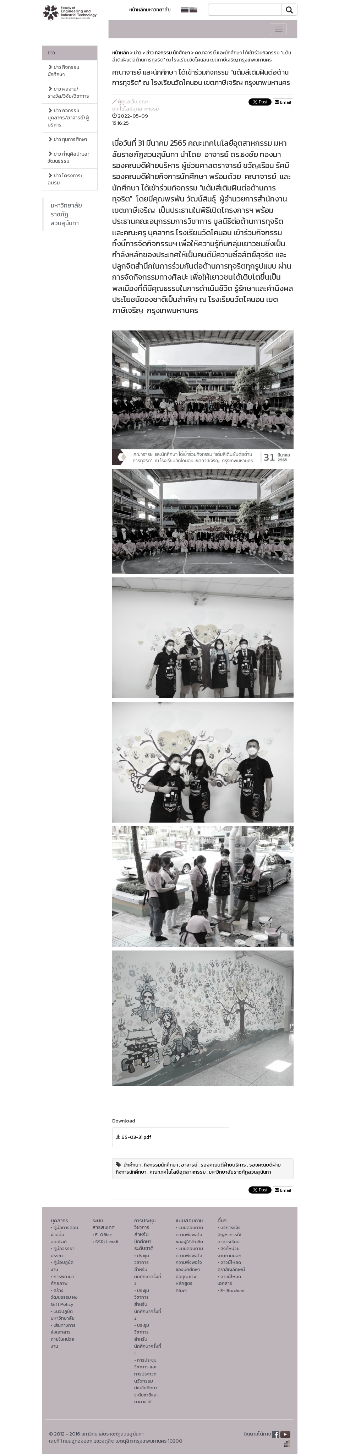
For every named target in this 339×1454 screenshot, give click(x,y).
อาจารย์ (189, 1165)
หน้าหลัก (120, 52)
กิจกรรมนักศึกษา (161, 1165)
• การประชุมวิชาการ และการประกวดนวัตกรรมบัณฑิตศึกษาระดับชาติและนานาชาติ (146, 1381)
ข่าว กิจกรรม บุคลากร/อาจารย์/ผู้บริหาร (68, 118)
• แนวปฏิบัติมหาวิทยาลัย (63, 1315)
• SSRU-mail (105, 1241)
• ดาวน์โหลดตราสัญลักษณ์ (231, 1266)
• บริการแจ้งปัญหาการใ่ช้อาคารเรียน (229, 1234)
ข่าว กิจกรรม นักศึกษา (63, 71)
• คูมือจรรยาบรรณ (63, 1252)
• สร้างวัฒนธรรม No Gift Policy (64, 1297)
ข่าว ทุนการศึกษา (67, 139)
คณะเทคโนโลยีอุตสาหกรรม (177, 1172)
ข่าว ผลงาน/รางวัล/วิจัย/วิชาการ (68, 92)
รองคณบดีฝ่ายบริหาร (223, 1165)
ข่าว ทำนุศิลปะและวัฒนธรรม (68, 157)
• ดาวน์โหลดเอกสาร (229, 1280)
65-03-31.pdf (136, 1137)
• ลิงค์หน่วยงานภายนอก (229, 1252)
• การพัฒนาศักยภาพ (62, 1280)
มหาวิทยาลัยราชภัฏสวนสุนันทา (66, 214)
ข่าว (51, 52)
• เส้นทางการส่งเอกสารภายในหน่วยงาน (63, 1336)
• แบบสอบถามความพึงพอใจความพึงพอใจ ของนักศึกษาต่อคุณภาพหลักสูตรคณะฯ (189, 1269)
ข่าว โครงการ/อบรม (65, 179)
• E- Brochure (231, 1290)
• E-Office (102, 1234)
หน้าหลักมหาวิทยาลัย (150, 10)
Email (283, 102)
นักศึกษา (132, 1165)
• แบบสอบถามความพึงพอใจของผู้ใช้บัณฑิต (189, 1234)
